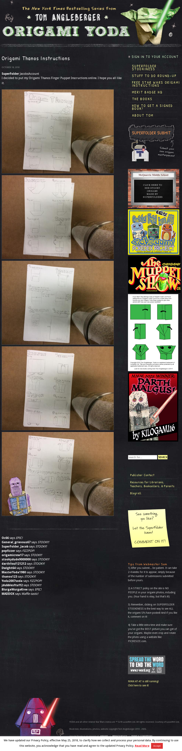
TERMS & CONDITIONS (141, 736)
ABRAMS (104, 736)
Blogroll (136, 493)
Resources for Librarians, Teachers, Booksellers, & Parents (152, 484)
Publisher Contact (142, 475)
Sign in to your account (155, 56)
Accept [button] (157, 745)
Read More (142, 745)
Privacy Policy (119, 736)
